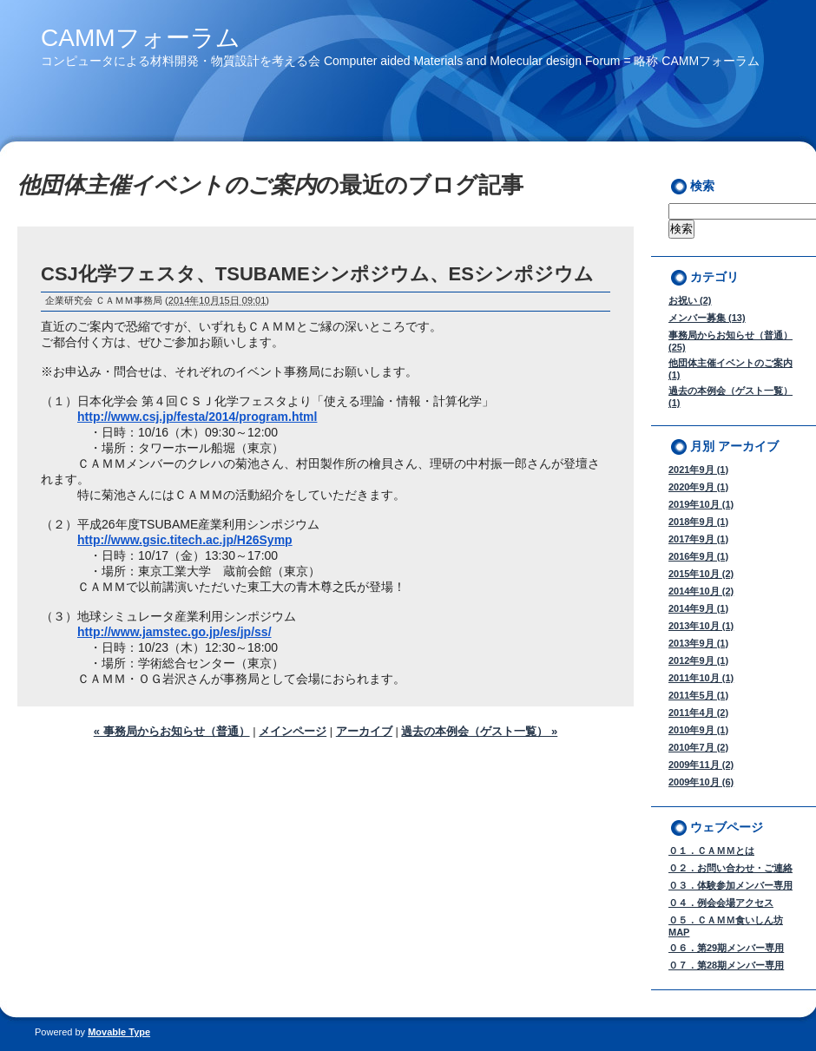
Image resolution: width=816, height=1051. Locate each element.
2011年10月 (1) (701, 678)
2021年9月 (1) (698, 469)
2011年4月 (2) (698, 712)
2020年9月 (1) (698, 487)
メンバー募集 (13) (707, 317)
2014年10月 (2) (701, 591)
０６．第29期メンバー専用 (726, 948)
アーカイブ (364, 731)
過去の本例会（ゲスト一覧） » (479, 731)
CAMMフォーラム (140, 37)
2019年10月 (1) (701, 504)
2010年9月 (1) (698, 730)
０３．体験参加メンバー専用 (730, 885)
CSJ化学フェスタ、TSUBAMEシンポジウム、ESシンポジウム (317, 274)
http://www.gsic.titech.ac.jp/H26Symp (185, 540)
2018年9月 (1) (698, 521)
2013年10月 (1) (701, 626)
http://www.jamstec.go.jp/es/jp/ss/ (174, 632)
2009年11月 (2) (701, 764)
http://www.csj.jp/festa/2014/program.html (197, 417)
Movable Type (119, 1032)
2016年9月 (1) (698, 556)
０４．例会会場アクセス (720, 902)
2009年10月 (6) (701, 782)
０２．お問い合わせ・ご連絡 (730, 868)
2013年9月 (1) (698, 643)
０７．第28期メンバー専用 (726, 965)
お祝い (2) (690, 300)
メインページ (292, 731)
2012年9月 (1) (698, 660)
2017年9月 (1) (698, 539)
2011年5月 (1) (698, 695)
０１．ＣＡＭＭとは (711, 850)
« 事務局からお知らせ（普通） (172, 731)
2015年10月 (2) (701, 573)
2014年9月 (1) (698, 608)
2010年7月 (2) (698, 747)
